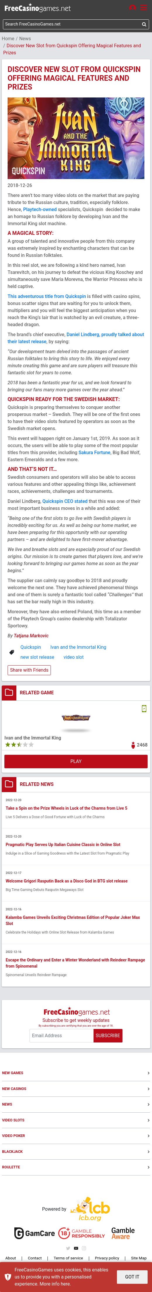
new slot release (37, 659)
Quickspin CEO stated (64, 503)
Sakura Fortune (94, 454)
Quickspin (30, 649)
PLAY (76, 763)
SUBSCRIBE (108, 1039)
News (25, 40)
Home (8, 40)
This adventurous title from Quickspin (47, 298)
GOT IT (132, 1277)
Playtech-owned (40, 211)
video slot (73, 659)
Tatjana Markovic (31, 637)
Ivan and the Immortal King (78, 649)
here (65, 1284)
